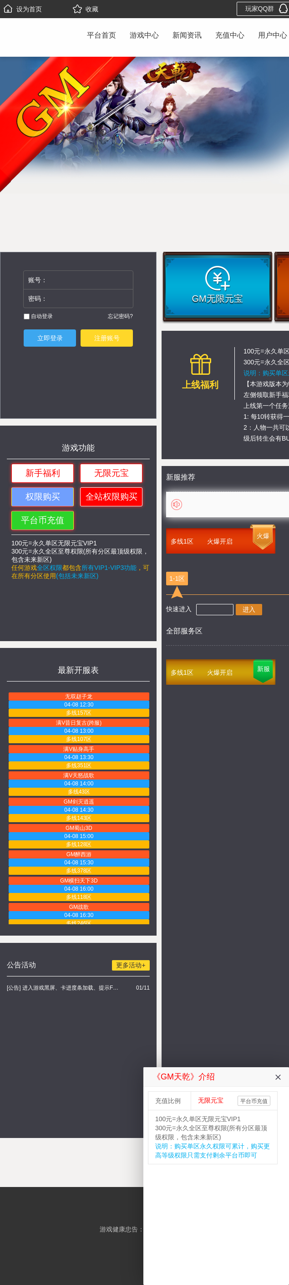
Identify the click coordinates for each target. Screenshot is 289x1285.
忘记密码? (120, 316)
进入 (249, 609)
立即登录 (50, 338)
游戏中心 (144, 35)
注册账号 (107, 338)
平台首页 (101, 35)
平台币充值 (42, 520)
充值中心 (229, 35)
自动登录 (38, 316)
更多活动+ (130, 965)
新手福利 (42, 473)
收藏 (85, 9)
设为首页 (23, 9)
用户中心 (272, 35)
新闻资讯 (187, 35)
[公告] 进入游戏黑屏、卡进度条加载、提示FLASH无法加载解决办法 (64, 988)
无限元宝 (111, 473)
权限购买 (42, 496)
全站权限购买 (111, 496)
